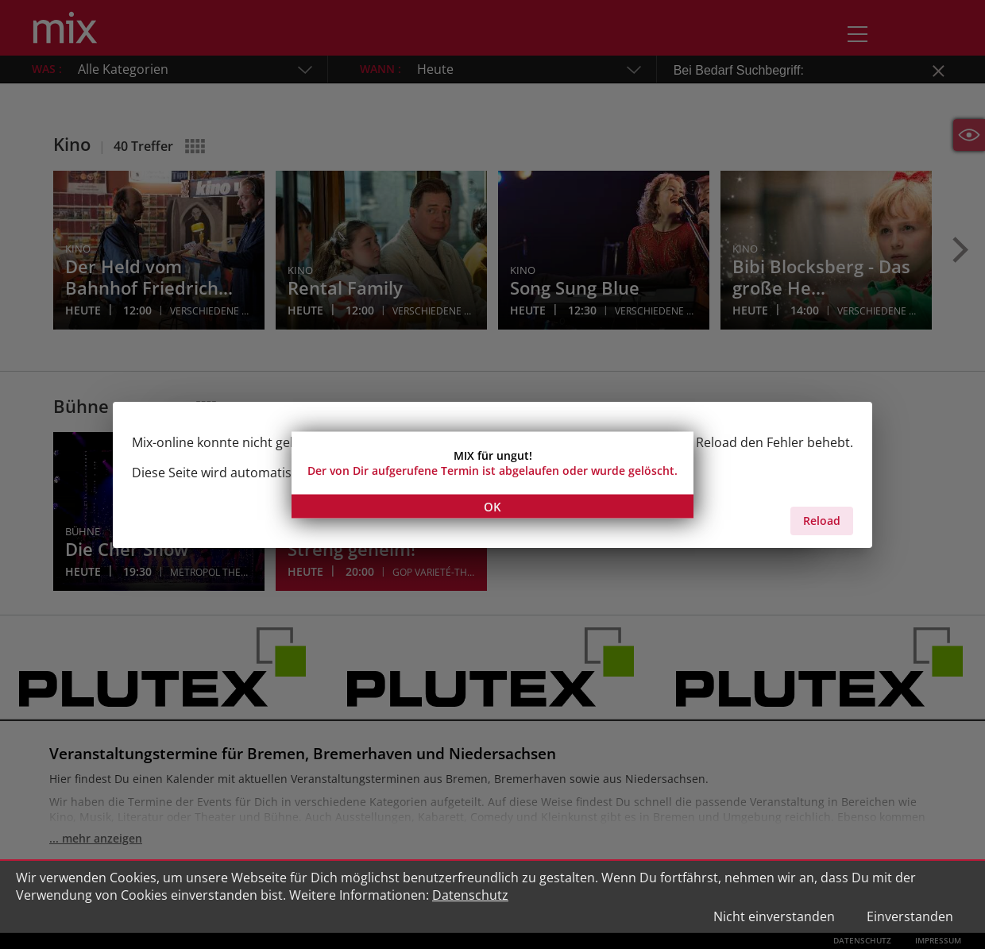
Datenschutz (470, 895)
